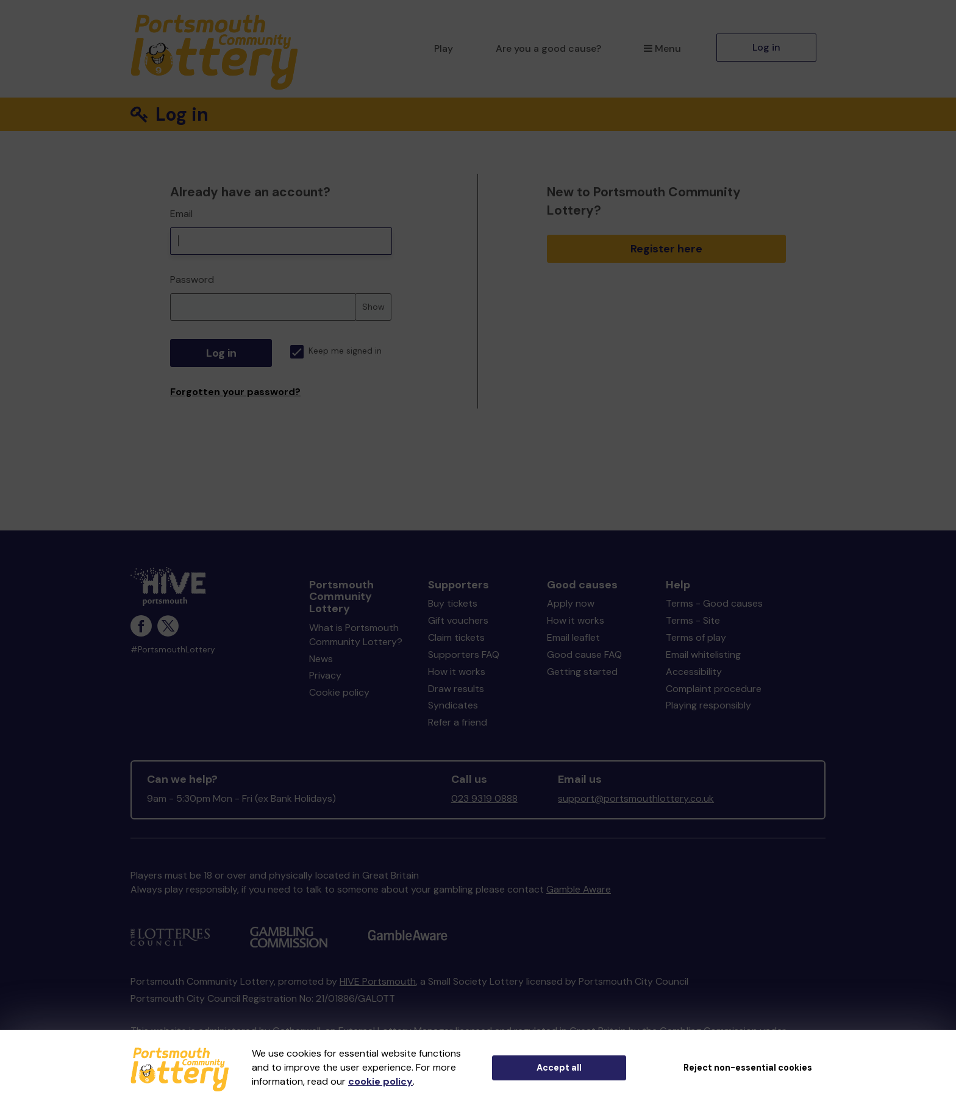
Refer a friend (457, 722)
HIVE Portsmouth (378, 981)
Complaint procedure (714, 688)
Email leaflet (573, 637)
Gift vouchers (458, 620)
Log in (766, 47)
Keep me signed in (336, 351)
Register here (666, 248)
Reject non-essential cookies (747, 1067)
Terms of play (696, 637)
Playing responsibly (708, 705)
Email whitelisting (703, 654)
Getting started (582, 671)
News (321, 658)
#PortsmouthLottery (172, 649)
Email (181, 213)
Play (443, 48)
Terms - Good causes (714, 603)
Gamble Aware (578, 889)
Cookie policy (339, 692)
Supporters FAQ (463, 654)
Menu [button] (662, 48)
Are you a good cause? (548, 48)
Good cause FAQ (584, 654)
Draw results (456, 688)
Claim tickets (456, 637)
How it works (456, 671)
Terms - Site (693, 620)
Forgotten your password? (235, 391)
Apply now (570, 603)
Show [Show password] (373, 306)
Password (192, 279)
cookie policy (380, 1081)
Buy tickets (452, 603)
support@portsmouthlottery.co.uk (636, 798)
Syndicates (453, 705)
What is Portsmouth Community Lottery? (355, 634)
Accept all (559, 1067)
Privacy (325, 675)
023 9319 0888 (484, 798)
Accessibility (694, 671)
